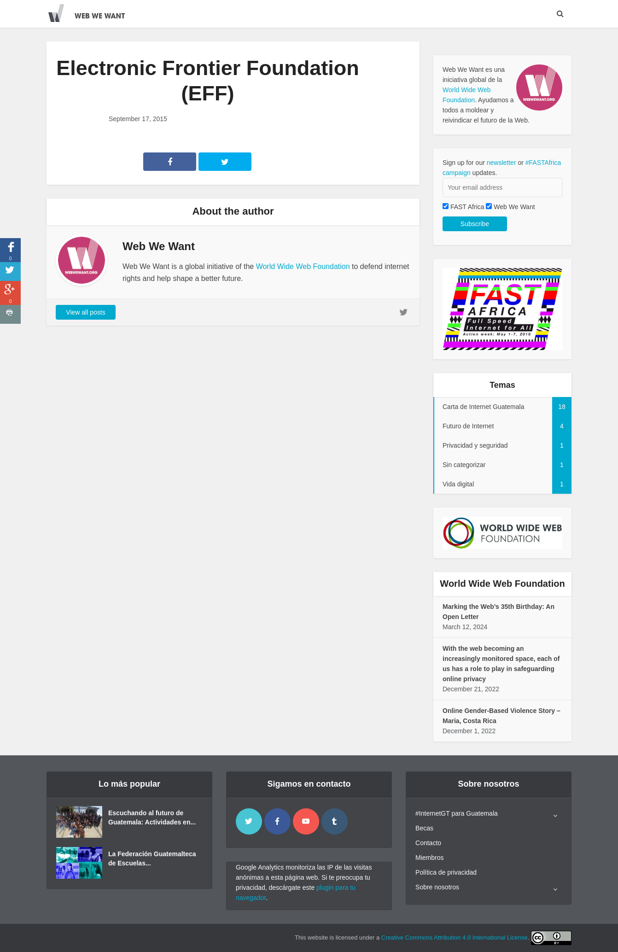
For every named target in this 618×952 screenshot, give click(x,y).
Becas (424, 828)
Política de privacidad (446, 872)
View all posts (85, 312)
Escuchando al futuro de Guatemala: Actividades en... (152, 817)
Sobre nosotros (437, 887)
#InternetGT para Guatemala (456, 813)
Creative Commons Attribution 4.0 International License (454, 937)
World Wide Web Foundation (303, 266)
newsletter (501, 162)
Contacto (428, 843)
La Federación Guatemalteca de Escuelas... (152, 858)
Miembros (429, 857)
